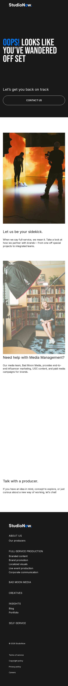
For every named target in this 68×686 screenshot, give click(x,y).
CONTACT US (34, 100)
